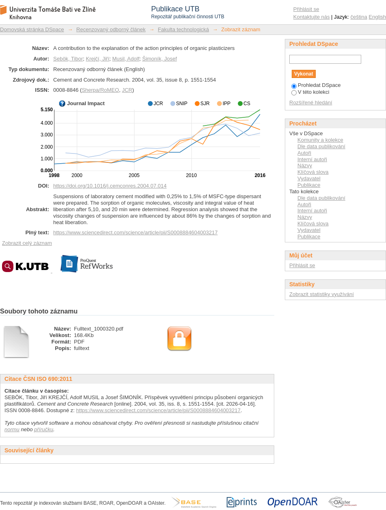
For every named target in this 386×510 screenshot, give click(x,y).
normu (12, 429)
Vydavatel (309, 178)
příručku (43, 429)
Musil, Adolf (125, 59)
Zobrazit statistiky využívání (321, 294)
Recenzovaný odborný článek (111, 29)
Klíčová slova (313, 172)
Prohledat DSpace (316, 85)
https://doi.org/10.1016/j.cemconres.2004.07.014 (110, 186)
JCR (127, 90)
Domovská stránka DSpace (32, 29)
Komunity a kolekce (320, 140)
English (377, 17)
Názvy (304, 165)
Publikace (308, 185)
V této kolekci (310, 92)
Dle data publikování (321, 146)
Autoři (304, 153)
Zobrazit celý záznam (27, 243)
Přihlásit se (306, 9)
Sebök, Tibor (68, 59)
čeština (359, 17)
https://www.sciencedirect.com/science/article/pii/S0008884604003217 (135, 232)
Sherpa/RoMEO (100, 90)
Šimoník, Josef (159, 59)
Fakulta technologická (183, 29)
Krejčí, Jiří (97, 59)
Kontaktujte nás (311, 17)
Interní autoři (312, 159)
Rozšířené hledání (310, 102)
